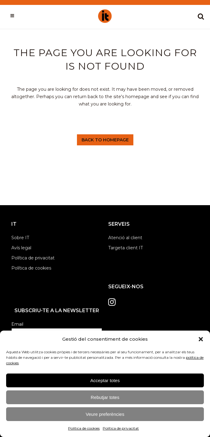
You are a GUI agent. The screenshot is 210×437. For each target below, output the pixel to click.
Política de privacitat (121, 428)
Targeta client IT (125, 247)
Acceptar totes (105, 380)
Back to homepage (105, 140)
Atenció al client (125, 237)
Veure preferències (105, 414)
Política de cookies (84, 428)
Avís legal (21, 247)
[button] (201, 339)
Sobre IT (20, 237)
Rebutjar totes (105, 397)
